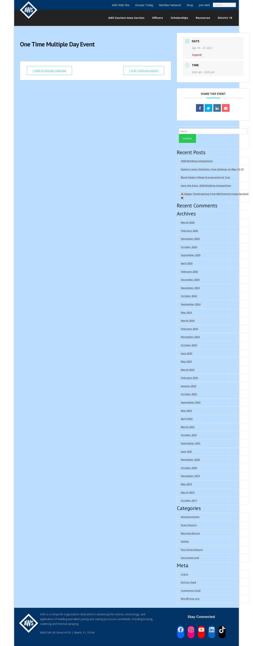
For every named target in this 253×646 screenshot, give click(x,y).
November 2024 (190, 288)
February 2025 (189, 271)
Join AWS (204, 5)
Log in (184, 574)
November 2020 (190, 459)
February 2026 (189, 230)
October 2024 (189, 296)
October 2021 (189, 435)
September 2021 (190, 443)
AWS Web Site (120, 5)
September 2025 (190, 255)
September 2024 (190, 304)
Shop (190, 5)
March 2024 (187, 320)
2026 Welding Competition (197, 161)
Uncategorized (190, 557)
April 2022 (187, 418)
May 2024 (186, 312)
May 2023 (186, 361)
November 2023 (190, 337)
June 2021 (186, 451)
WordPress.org (190, 598)
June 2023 (186, 353)
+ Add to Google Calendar (49, 70)
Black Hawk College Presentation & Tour (205, 177)
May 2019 (186, 484)
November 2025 (190, 238)
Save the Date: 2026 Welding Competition (206, 185)
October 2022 (189, 394)
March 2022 (187, 427)
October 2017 (189, 500)
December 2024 (190, 279)
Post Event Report (192, 549)
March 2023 (187, 369)
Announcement (190, 516)
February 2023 (189, 377)
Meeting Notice (190, 533)
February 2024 (189, 328)
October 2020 (189, 468)
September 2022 (190, 402)
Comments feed (190, 590)
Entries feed (188, 582)
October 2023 (189, 345)
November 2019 (190, 476)
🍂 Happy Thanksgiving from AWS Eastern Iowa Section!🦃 (215, 196)
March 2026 (187, 222)
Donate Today (144, 5)
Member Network (170, 5)
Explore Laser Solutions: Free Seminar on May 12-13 (212, 169)
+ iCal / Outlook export (144, 70)
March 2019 (187, 492)
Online (185, 541)
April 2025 (187, 263)
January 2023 (188, 386)
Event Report (189, 525)
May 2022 (186, 410)
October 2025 (189, 247)
